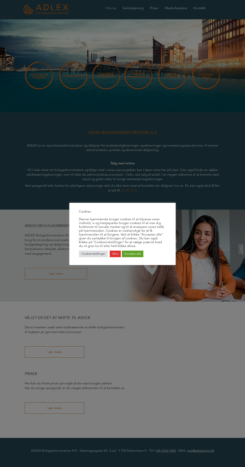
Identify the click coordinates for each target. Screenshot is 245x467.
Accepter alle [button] (132, 254)
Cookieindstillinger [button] (93, 254)
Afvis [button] (115, 254)
